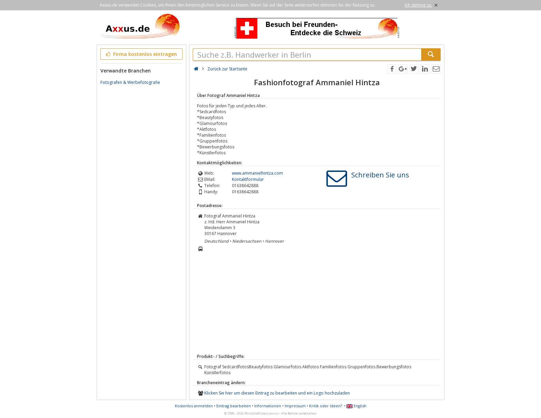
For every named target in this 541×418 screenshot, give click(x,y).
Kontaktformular (248, 179)
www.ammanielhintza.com (257, 173)
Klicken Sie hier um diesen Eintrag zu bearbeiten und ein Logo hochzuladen (277, 393)
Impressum (295, 405)
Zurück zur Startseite (227, 69)
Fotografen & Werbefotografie (130, 82)
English (356, 405)
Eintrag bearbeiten (233, 405)
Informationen (267, 405)
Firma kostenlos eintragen (141, 54)
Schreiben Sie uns (380, 174)
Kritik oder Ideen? (325, 405)
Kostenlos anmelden (194, 405)
